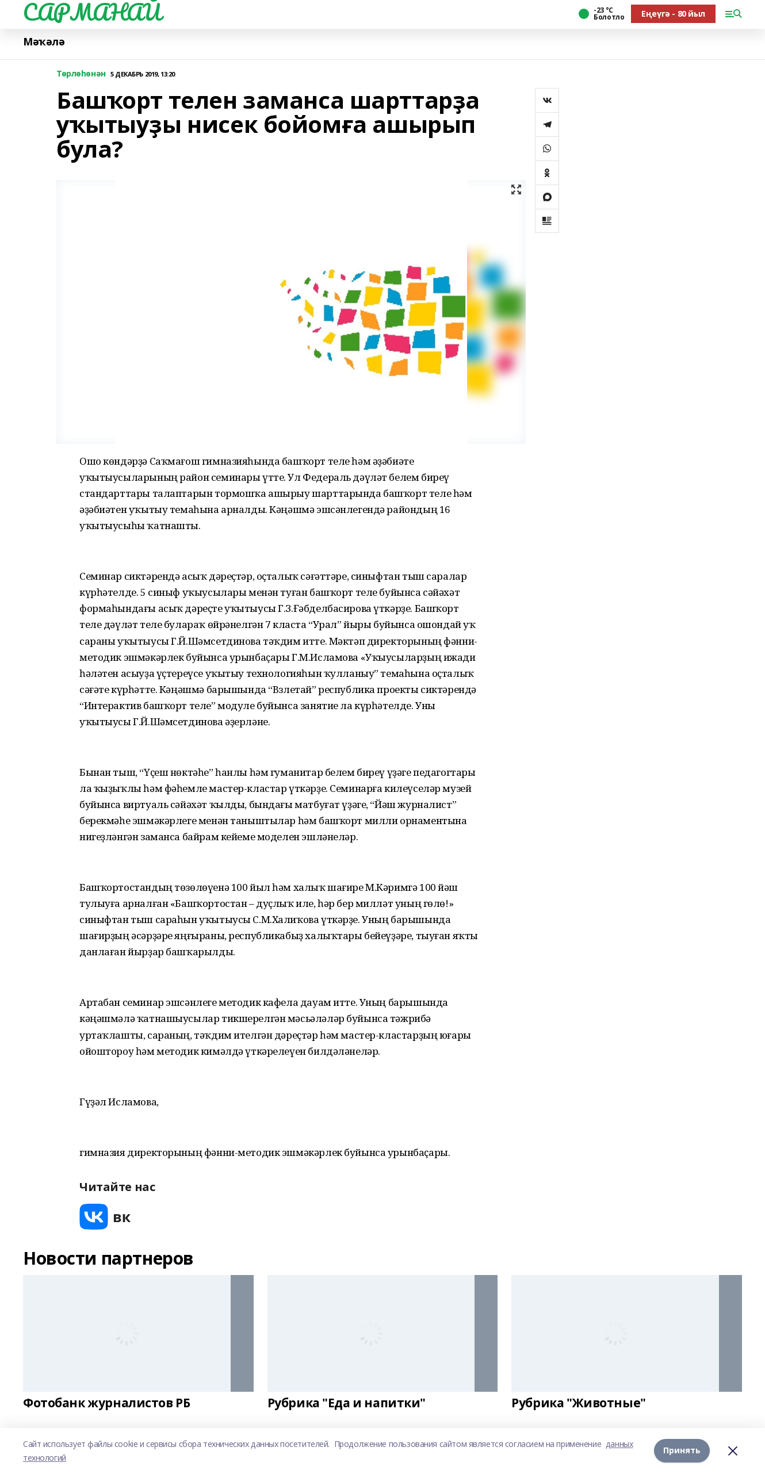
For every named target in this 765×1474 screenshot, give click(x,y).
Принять (682, 1450)
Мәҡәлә (43, 42)
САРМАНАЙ (92, 12)
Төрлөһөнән (81, 74)
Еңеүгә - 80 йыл (673, 13)
